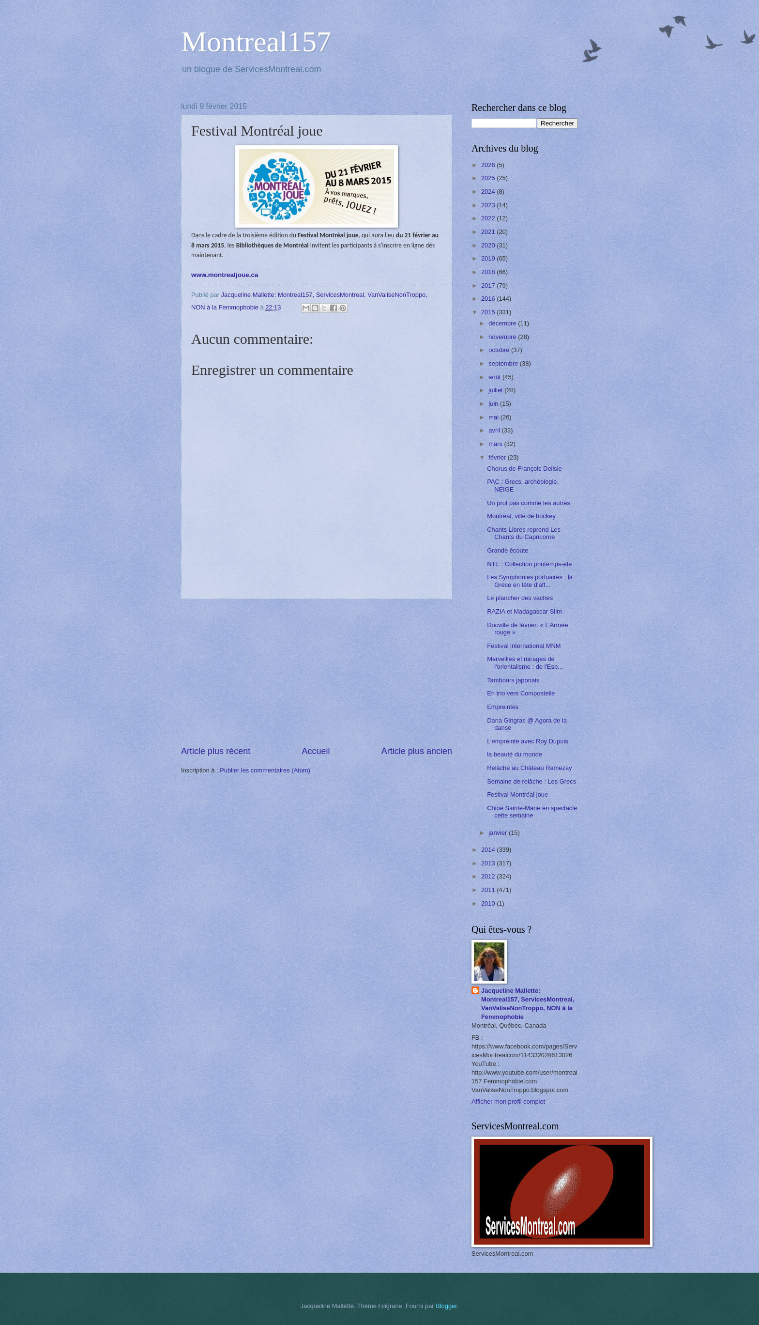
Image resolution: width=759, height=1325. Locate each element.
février (497, 457)
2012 (489, 876)
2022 (489, 218)
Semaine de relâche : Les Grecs (531, 781)
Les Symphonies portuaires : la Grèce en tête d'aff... (530, 580)
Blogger (446, 1306)
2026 (489, 165)
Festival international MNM (524, 645)
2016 (489, 298)
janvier (498, 832)
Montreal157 (256, 42)
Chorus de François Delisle (524, 468)
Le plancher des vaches (520, 597)
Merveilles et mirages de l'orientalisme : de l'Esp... (525, 662)
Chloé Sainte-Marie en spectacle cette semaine (532, 811)
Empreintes (502, 706)
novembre (503, 336)
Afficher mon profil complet (508, 1101)
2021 (489, 231)
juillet (496, 390)
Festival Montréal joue (517, 794)
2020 (489, 245)
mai (494, 417)
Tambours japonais (513, 680)
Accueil (316, 751)
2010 (489, 903)
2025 (489, 178)
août (495, 377)
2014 (489, 849)
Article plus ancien (416, 751)
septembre (503, 363)
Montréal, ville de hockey (521, 516)
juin (494, 403)
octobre (499, 350)
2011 (489, 890)
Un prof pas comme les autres (528, 503)
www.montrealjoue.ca (224, 274)
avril (494, 430)
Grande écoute (507, 550)
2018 (489, 272)
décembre (503, 323)
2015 (489, 312)
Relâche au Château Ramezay (529, 767)
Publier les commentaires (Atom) (265, 770)
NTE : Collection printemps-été (529, 564)
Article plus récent (215, 751)
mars (496, 443)
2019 (489, 258)
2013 (489, 863)
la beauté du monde (514, 754)
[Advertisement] (316, 672)
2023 (489, 205)
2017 (489, 285)
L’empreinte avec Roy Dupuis (527, 741)
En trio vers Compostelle (521, 693)
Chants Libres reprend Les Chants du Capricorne (524, 533)
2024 (489, 191)
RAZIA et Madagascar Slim (524, 611)
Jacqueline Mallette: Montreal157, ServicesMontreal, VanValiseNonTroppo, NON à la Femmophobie (528, 1003)
